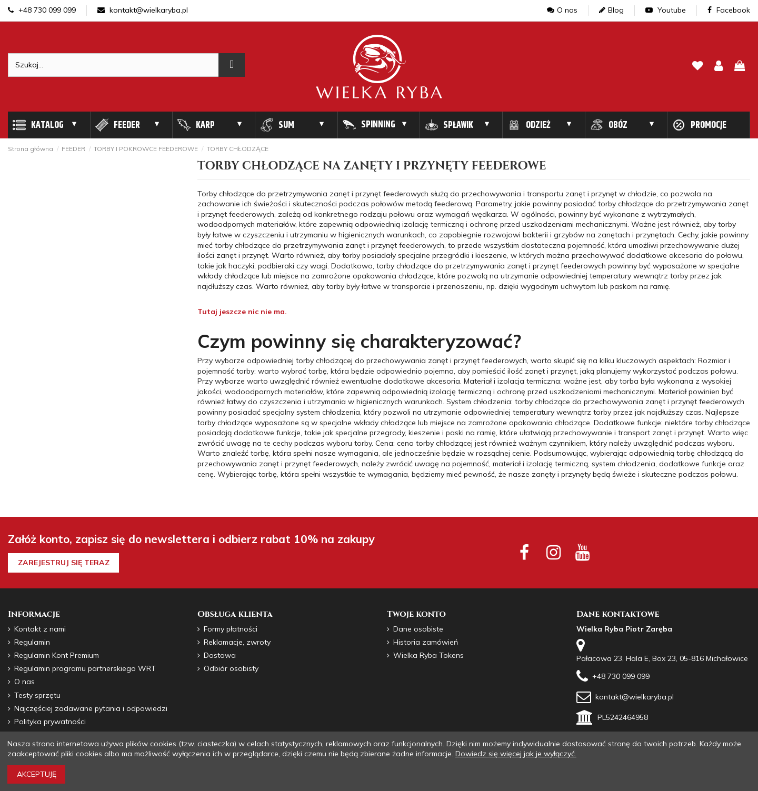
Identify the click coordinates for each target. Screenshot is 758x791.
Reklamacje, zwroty (237, 642)
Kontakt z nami (40, 629)
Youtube (665, 10)
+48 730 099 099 (42, 10)
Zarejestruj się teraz (63, 562)
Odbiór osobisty (231, 668)
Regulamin (32, 642)
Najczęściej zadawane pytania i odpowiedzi (90, 708)
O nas (562, 10)
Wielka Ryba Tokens (428, 655)
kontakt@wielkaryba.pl (142, 10)
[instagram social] (553, 552)
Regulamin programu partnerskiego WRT (85, 668)
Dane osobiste (418, 629)
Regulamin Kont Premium (56, 655)
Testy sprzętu (37, 695)
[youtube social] (582, 552)
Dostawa (220, 655)
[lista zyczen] (697, 67)
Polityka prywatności (50, 721)
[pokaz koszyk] (739, 67)
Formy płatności (230, 629)
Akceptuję (36, 774)
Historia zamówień (425, 642)
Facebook (728, 10)
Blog (611, 10)
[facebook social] (524, 552)
